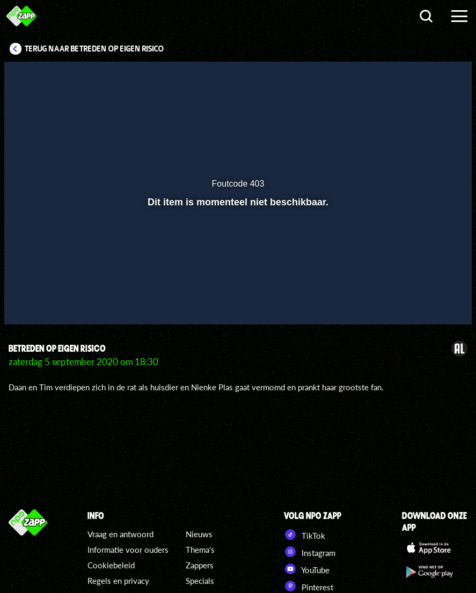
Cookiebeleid (111, 565)
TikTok (304, 534)
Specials (200, 580)
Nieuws (199, 534)
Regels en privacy (118, 580)
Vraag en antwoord (120, 534)
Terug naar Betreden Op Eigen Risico (94, 49)
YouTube (306, 568)
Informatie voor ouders (128, 549)
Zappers (200, 565)
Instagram (309, 551)
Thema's (200, 549)
